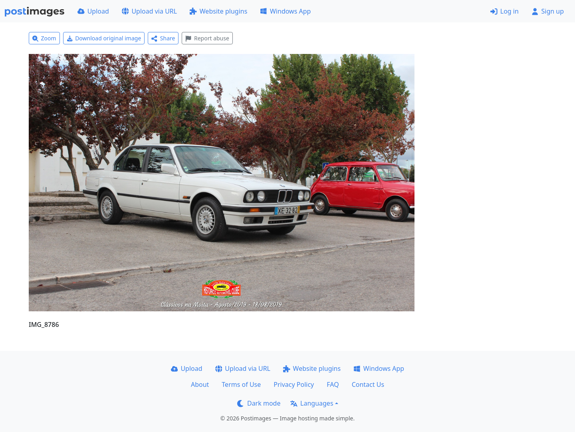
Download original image (104, 38)
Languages (311, 403)
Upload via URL (149, 11)
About (200, 384)
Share (163, 38)
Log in (504, 11)
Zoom (44, 38)
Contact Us (368, 384)
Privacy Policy (294, 384)
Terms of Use (241, 384)
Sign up (547, 11)
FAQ (333, 384)
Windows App (285, 11)
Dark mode (258, 403)
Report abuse (207, 38)
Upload (93, 11)
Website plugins (218, 11)
